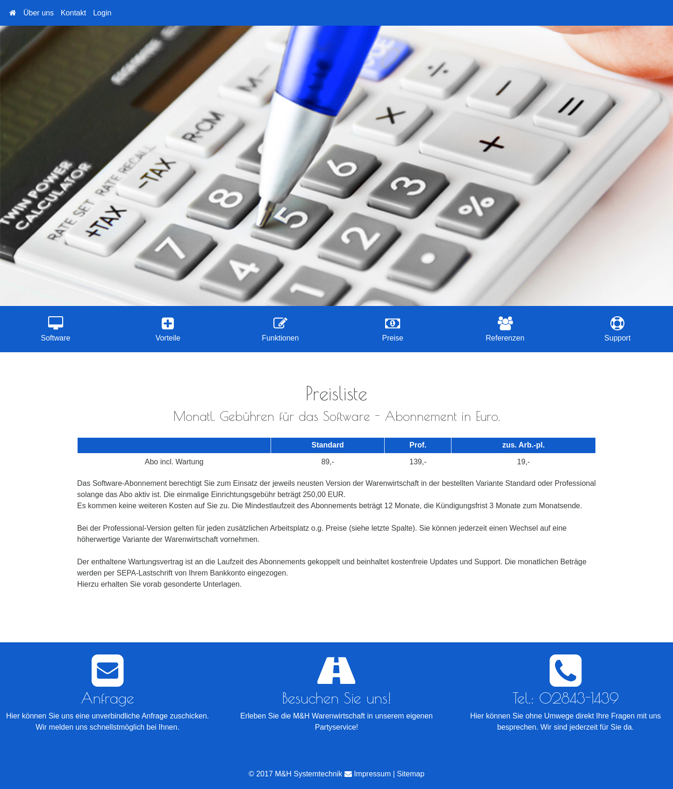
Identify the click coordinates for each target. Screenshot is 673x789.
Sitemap (410, 774)
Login (102, 13)
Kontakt (73, 13)
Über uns (38, 13)
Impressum (372, 774)
